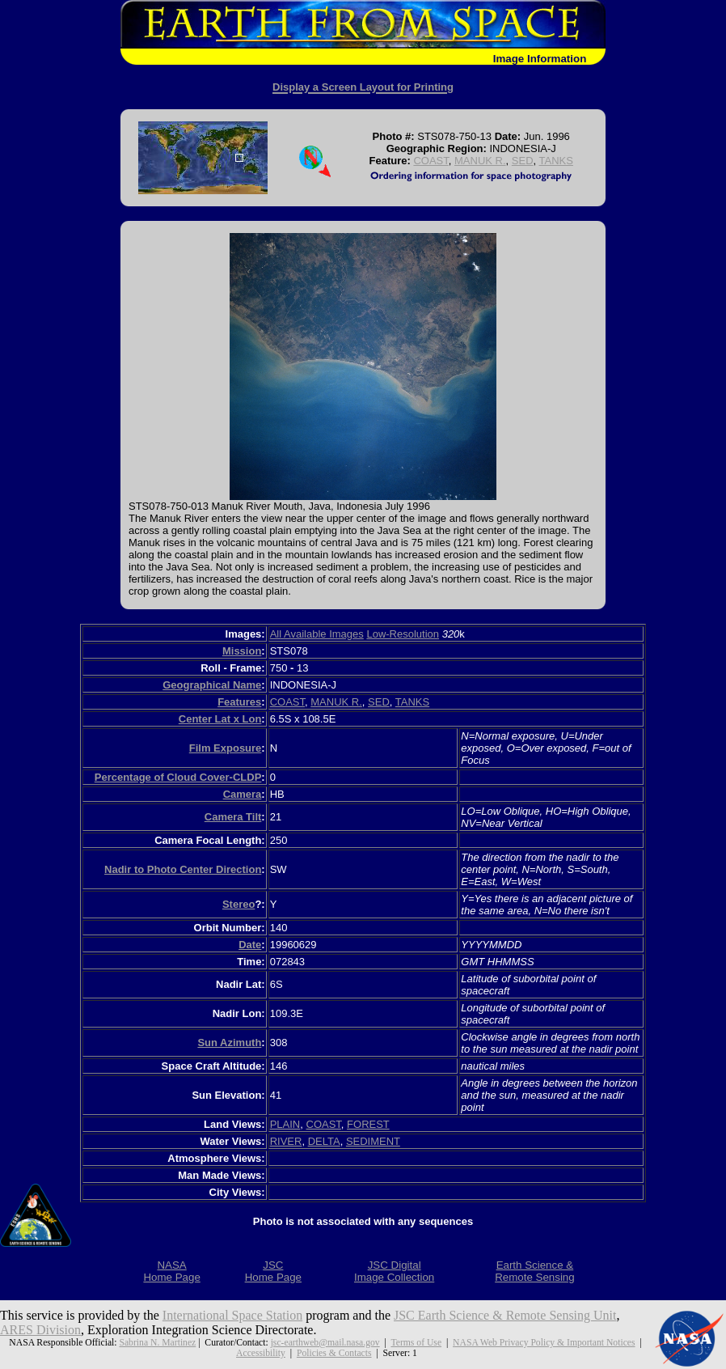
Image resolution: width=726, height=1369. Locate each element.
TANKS (556, 161)
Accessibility (260, 1353)
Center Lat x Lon (220, 719)
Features (239, 702)
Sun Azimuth (229, 1042)
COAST (430, 161)
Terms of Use (415, 1342)
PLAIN (285, 1124)
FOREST (368, 1124)
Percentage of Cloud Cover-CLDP (178, 777)
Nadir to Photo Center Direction (182, 869)
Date (249, 945)
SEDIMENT (373, 1141)
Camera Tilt (233, 817)
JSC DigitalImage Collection (394, 1271)
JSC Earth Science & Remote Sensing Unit (505, 1315)
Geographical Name (212, 685)
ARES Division (40, 1330)
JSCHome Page (273, 1271)
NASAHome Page (171, 1271)
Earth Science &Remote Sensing (535, 1271)
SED (523, 161)
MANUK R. (480, 161)
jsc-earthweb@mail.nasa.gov (325, 1342)
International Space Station (232, 1315)
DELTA (324, 1141)
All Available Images (317, 634)
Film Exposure (225, 748)
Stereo (238, 904)
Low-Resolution (402, 634)
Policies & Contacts (334, 1353)
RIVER (286, 1141)
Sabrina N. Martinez (157, 1342)
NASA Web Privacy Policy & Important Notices (544, 1342)
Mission (241, 651)
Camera (242, 794)
